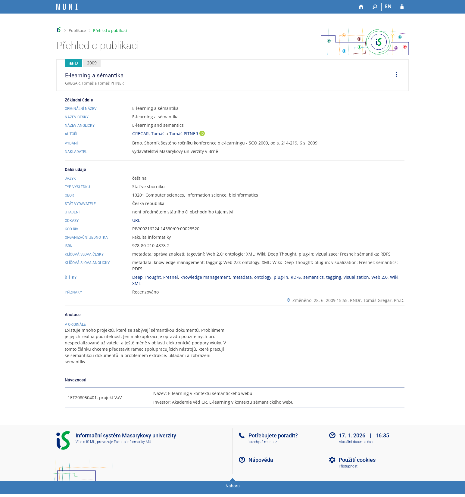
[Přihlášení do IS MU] (402, 7)
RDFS (296, 277)
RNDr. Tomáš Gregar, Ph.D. (377, 300)
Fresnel (170, 277)
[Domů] (361, 7)
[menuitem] (394, 75)
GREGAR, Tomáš (148, 133)
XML (136, 283)
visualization (356, 277)
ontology (262, 277)
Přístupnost (348, 473)
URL (136, 220)
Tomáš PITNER (184, 133)
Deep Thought (146, 277)
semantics (313, 277)
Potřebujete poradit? (273, 442)
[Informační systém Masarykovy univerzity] (67, 7)
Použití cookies (357, 466)
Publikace (77, 30)
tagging (333, 277)
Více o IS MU (85, 448)
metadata (242, 277)
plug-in (281, 277)
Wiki (394, 277)
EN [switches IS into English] (388, 6)
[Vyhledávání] (375, 7)
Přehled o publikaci (110, 30)
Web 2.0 (379, 277)
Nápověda (260, 466)
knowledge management (205, 277)
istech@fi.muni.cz (262, 448)
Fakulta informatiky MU (132, 448)
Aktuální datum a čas (356, 448)
